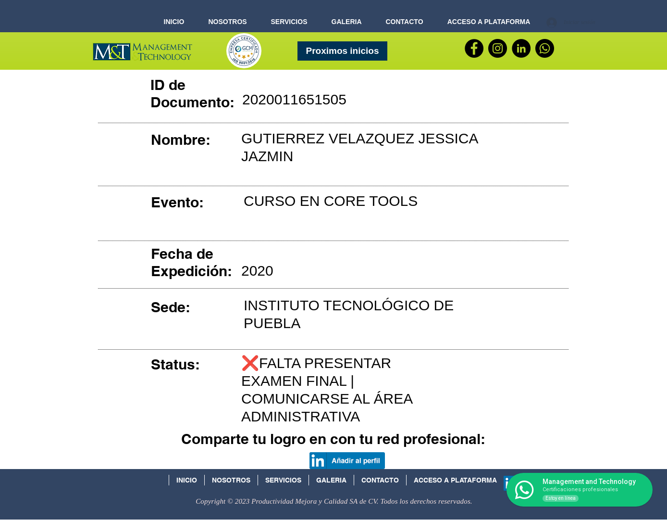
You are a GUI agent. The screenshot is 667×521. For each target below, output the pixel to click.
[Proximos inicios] (342, 51)
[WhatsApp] (544, 48)
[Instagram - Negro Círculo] (497, 48)
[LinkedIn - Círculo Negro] (521, 48)
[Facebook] (474, 48)
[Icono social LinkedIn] (511, 483)
